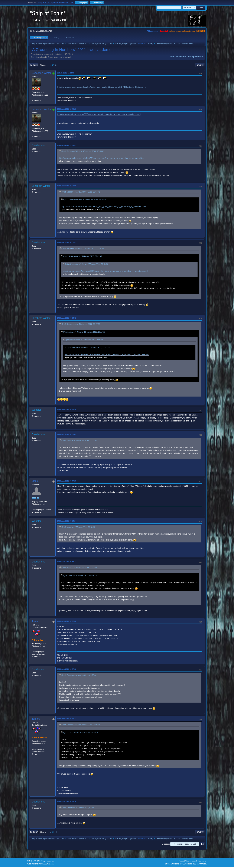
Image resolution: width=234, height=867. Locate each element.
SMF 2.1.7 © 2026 (33, 861)
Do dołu (34, 65)
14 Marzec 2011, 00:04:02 (66, 318)
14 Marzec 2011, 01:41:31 (66, 719)
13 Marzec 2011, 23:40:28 (66, 109)
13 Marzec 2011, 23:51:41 (66, 145)
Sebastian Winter (41, 73)
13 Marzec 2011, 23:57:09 (66, 186)
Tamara (36, 621)
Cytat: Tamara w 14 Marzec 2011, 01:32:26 (78, 675)
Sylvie (149, 43)
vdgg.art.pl (163, 31)
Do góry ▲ (203, 861)
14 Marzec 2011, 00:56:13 (66, 561)
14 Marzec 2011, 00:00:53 (66, 242)
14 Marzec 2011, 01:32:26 (66, 621)
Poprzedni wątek (178, 56)
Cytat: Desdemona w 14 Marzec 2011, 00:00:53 (80, 324)
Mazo (35, 481)
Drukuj (200, 65)
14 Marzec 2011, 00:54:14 (66, 521)
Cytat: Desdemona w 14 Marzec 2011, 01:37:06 (80, 725)
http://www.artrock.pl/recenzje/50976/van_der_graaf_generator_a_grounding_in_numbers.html (98, 114)
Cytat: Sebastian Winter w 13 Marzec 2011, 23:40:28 (82, 151)
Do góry (34, 832)
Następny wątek (195, 56)
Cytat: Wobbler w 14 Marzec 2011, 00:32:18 (79, 440)
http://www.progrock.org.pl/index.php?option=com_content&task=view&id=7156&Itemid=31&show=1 (101, 87)
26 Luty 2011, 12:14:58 (65, 73)
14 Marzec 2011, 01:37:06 (66, 669)
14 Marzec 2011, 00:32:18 (66, 410)
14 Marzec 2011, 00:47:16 (66, 481)
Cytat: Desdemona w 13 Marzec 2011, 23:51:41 (80, 192)
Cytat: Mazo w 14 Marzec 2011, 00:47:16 (78, 527)
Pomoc (181, 861)
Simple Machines (47, 861)
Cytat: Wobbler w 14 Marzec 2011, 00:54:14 (79, 568)
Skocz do (165, 844)
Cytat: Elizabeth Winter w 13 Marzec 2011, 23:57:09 (82, 248)
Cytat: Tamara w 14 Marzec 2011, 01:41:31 (78, 808)
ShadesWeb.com (47, 864)
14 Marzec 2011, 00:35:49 (66, 434)
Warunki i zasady (191, 861)
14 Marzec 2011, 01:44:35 (66, 801)
